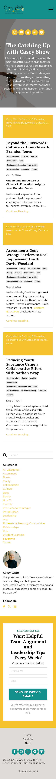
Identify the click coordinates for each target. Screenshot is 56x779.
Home (28, 735)
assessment (12, 269)
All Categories (11, 469)
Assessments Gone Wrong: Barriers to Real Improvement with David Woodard (27, 256)
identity (33, 378)
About (28, 743)
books (6, 477)
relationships (13, 169)
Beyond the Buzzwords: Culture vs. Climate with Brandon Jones (27, 147)
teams (34, 169)
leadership (12, 161)
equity (9, 273)
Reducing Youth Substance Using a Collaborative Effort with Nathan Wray (24, 366)
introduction (10, 512)
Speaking (28, 739)
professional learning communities (22, 165)
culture (25, 157)
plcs (21, 161)
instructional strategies (17, 508)
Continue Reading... (17, 211)
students (25, 169)
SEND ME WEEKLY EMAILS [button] (28, 694)
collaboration (13, 157)
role (6, 531)
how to (33, 157)
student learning (14, 281)
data (45, 269)
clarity (22, 269)
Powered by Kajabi (28, 771)
